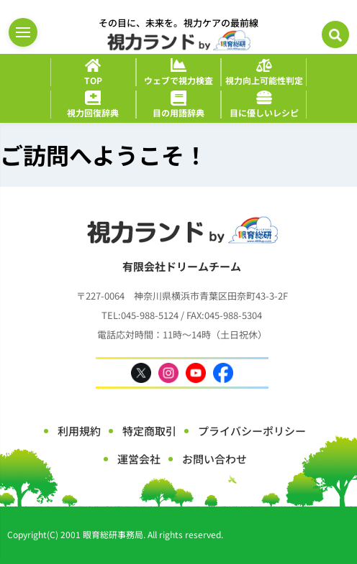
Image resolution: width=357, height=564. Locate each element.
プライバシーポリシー (252, 430)
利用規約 (79, 430)
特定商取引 (149, 430)
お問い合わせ (214, 458)
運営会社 (139, 458)
